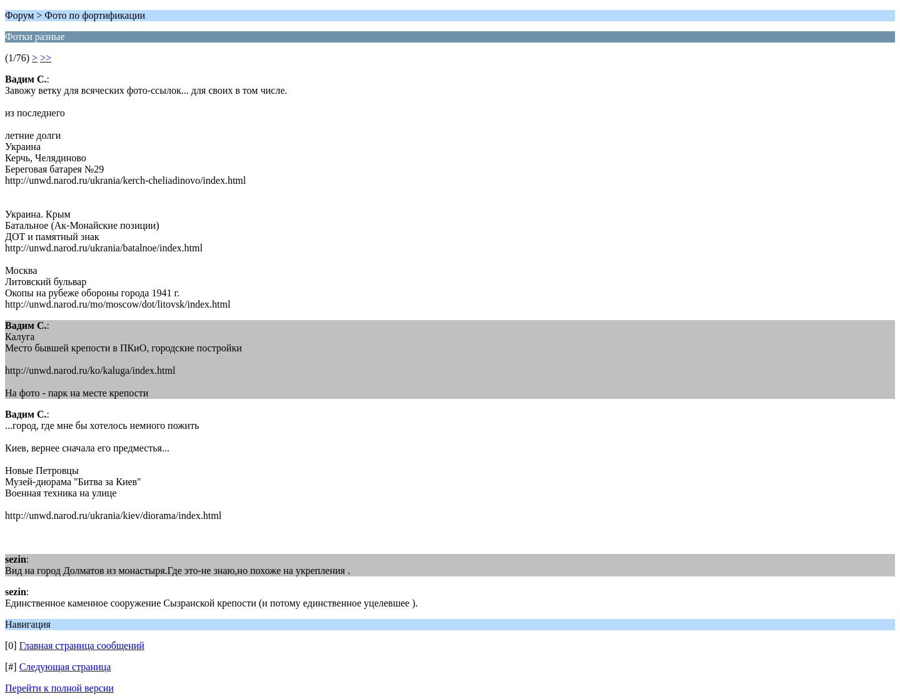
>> (45, 58)
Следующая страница (65, 666)
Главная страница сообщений (81, 645)
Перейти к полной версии (59, 688)
